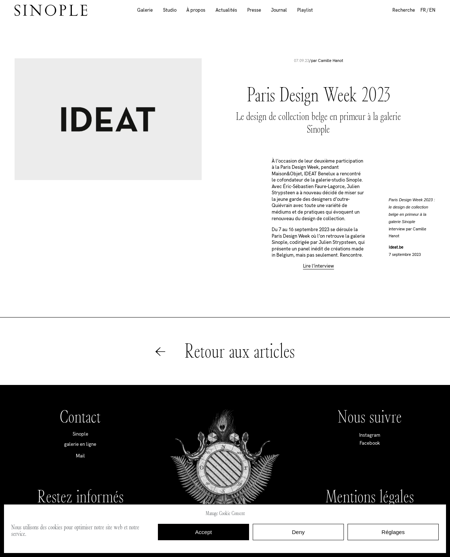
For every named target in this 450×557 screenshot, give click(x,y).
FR (423, 10)
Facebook (370, 443)
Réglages (392, 532)
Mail (80, 456)
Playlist (305, 10)
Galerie (145, 10)
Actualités (226, 10)
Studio (169, 10)
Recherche (403, 10)
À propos (195, 10)
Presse (254, 10)
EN (432, 10)
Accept (203, 532)
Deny (298, 532)
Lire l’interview (318, 266)
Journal (279, 10)
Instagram (369, 435)
